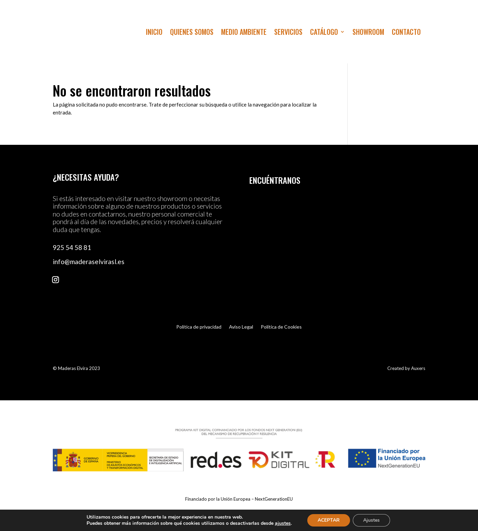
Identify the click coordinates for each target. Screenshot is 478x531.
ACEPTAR (329, 520)
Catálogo (324, 33)
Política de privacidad (198, 327)
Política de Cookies (281, 327)
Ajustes (371, 520)
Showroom (368, 33)
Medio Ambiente (244, 33)
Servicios (288, 33)
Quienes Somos (191, 33)
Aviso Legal (241, 327)
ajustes (283, 523)
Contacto (406, 33)
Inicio (154, 33)
